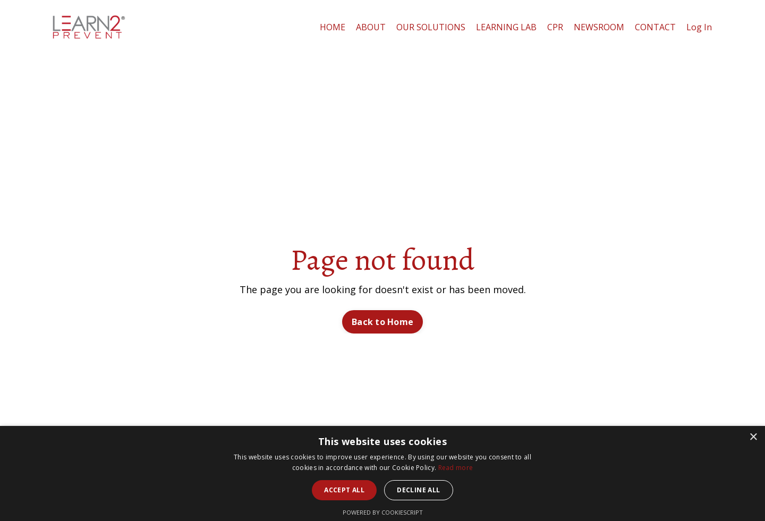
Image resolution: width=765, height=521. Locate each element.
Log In (699, 27)
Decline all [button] (418, 489)
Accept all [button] (344, 489)
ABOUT (371, 27)
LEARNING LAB (506, 27)
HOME (332, 27)
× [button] (753, 437)
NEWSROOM (599, 27)
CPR (555, 27)
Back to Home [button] (382, 322)
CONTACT (655, 27)
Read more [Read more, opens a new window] (455, 467)
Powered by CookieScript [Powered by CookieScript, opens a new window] (383, 512)
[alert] (382, 473)
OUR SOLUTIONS (430, 27)
